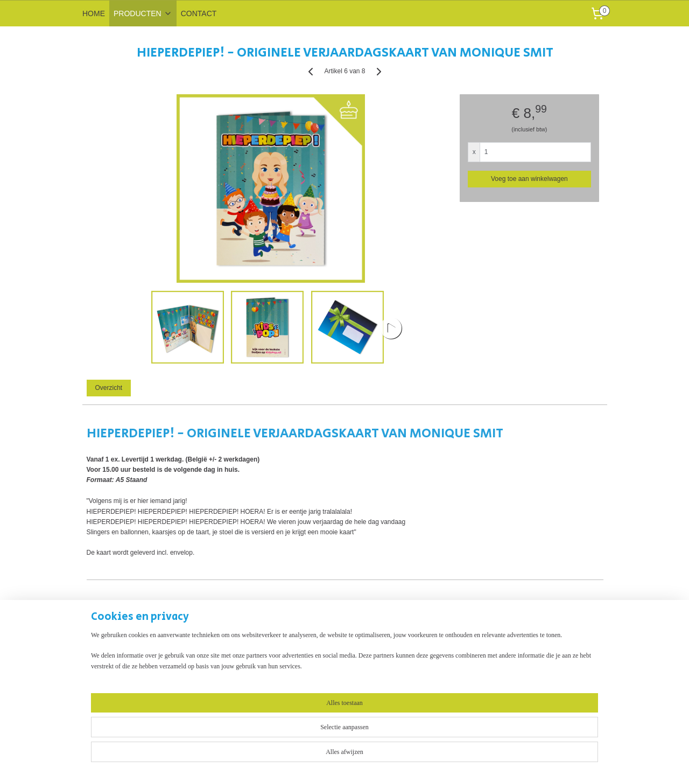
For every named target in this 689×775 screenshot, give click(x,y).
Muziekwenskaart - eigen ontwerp (130, 675)
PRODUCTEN (143, 13)
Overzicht (108, 388)
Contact (200, 675)
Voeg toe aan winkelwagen (528, 179)
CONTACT (199, 13)
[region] (273, 738)
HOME (93, 13)
